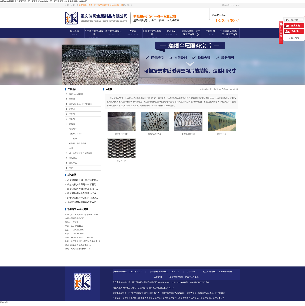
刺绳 (71, 148)
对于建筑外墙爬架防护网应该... (82, 198)
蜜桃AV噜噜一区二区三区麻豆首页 (127, 271)
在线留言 (295, 25)
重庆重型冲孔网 (188, 134)
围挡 (71, 168)
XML (238, 5)
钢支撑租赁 (141, 298)
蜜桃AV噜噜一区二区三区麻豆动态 (191, 34)
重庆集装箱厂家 (161, 298)
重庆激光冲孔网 (155, 134)
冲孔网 (72, 119)
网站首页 (74, 33)
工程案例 (210, 33)
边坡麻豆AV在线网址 (152, 34)
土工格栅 (73, 138)
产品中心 (171, 33)
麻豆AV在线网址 (113, 33)
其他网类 (73, 158)
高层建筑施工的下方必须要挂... (82, 180)
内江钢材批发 (196, 298)
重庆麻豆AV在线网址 (176, 293)
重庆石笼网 (191, 293)
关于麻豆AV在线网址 (94, 34)
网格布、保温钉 (75, 134)
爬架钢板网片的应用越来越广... (82, 189)
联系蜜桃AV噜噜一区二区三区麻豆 (229, 34)
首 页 (216, 89)
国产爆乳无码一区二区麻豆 (80, 104)
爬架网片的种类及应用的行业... (82, 193)
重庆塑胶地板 (174, 298)
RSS (232, 5)
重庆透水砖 (207, 298)
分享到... (295, 31)
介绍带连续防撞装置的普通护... (82, 202)
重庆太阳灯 (185, 298)
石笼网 (132, 33)
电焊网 (72, 114)
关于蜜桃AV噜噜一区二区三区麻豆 (164, 271)
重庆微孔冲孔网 (121, 134)
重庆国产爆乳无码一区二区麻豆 (211, 293)
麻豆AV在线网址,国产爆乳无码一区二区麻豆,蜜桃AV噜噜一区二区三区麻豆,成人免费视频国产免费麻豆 (43, 1)
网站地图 (226, 5)
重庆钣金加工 (218, 298)
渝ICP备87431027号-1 (199, 282)
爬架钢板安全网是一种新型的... (82, 184)
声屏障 (72, 109)
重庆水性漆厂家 (129, 298)
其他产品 (73, 163)
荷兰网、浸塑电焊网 (77, 143)
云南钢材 (150, 298)
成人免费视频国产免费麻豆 (80, 153)
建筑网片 (73, 129)
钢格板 (72, 124)
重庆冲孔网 (221, 134)
